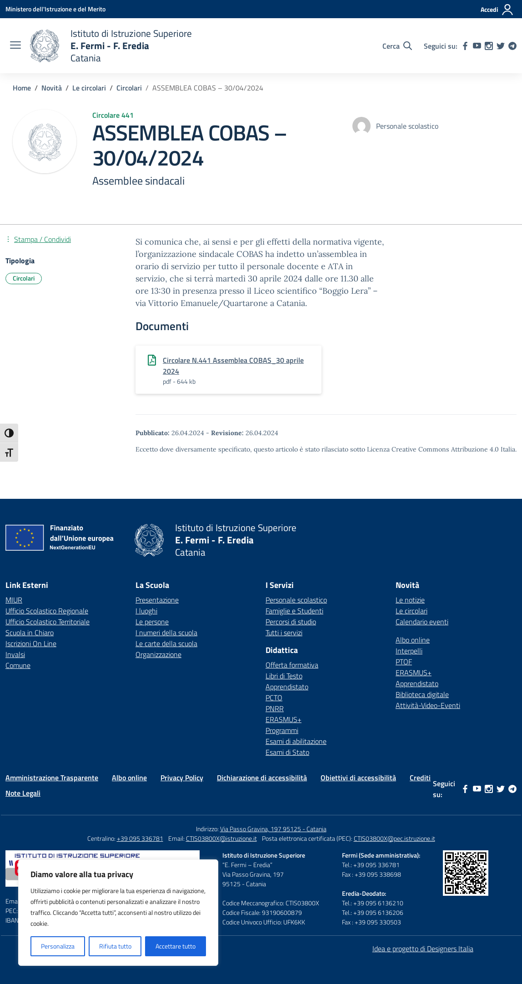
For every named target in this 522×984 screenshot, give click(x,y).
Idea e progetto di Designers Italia (422, 948)
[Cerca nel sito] (397, 46)
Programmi (282, 730)
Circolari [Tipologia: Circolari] (24, 278)
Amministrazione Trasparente (51, 777)
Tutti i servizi (284, 632)
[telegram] (512, 46)
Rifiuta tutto (115, 946)
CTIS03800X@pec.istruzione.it (394, 838)
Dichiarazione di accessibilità (262, 777)
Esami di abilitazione (296, 741)
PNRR (275, 708)
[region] (118, 912)
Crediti (420, 777)
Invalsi (15, 654)
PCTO (274, 697)
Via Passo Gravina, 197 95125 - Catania (273, 828)
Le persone (152, 621)
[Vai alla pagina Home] (22, 87)
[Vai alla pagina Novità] (51, 87)
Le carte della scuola (166, 643)
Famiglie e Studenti (294, 610)
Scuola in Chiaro (29, 632)
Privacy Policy (182, 777)
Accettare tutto (176, 946)
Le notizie (410, 599)
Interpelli (409, 650)
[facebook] (465, 46)
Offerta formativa (292, 664)
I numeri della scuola (166, 632)
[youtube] (477, 46)
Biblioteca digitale (422, 694)
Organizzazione (158, 654)
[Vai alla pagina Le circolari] (89, 87)
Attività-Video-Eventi (428, 705)
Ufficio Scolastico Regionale (46, 610)
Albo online (413, 639)
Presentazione (157, 599)
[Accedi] (497, 9)
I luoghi (146, 610)
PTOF (404, 661)
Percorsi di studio (291, 621)
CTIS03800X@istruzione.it (221, 838)
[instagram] (489, 46)
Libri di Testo (284, 675)
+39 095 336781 (140, 838)
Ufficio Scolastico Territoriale (47, 621)
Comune (17, 665)
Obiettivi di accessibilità (358, 777)
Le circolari (411, 610)
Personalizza (58, 946)
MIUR (13, 599)
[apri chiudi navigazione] (15, 45)
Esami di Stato (287, 752)
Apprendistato (287, 686)
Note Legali (22, 793)
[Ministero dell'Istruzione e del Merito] (55, 9)
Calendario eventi (422, 621)
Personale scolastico (296, 599)
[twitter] (501, 46)
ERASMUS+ (283, 719)
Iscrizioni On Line (30, 643)
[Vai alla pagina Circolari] (129, 87)
